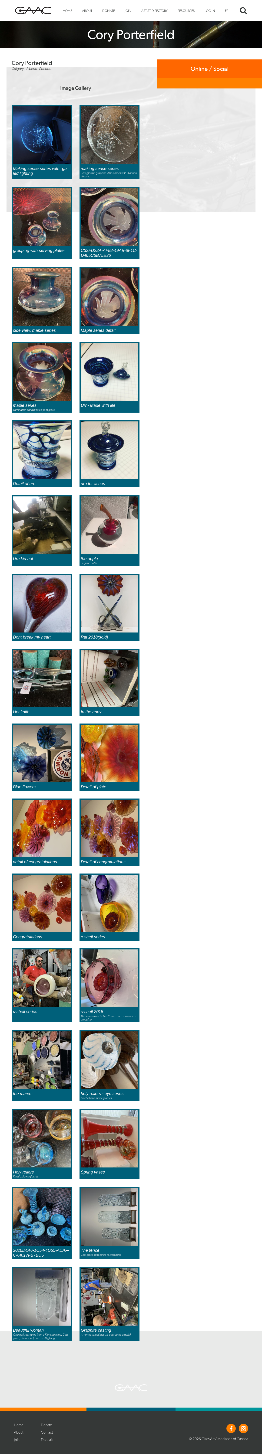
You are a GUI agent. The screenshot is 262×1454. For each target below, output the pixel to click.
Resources (186, 11)
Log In (210, 11)
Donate (108, 11)
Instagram (243, 1428)
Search (243, 10)
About (87, 11)
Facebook (231, 1428)
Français (47, 1440)
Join (128, 11)
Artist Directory (154, 11)
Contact (47, 1432)
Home (67, 11)
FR (226, 11)
